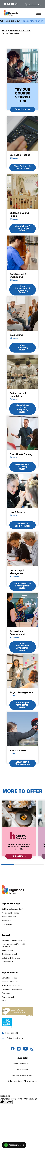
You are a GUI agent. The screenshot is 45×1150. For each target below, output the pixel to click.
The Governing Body (10, 954)
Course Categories (10, 33)
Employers (5, 993)
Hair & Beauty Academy (11, 986)
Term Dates (6, 921)
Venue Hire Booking (9, 978)
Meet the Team (8, 950)
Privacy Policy (22, 1058)
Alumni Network (8, 997)
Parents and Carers (9, 917)
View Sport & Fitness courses (22, 763)
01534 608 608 (10, 1033)
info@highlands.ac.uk (12, 1038)
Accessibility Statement (22, 1064)
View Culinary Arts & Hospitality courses (22, 408)
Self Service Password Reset (12, 909)
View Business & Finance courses (22, 167)
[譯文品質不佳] (9, 1102)
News (4, 1001)
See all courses (22, 109)
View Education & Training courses (22, 466)
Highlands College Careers (12, 989)
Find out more (19, 856)
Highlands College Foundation (13, 941)
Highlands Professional (19, 31)
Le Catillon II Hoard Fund (11, 958)
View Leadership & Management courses (22, 586)
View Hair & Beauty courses (22, 525)
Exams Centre (7, 924)
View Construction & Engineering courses (22, 289)
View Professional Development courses (22, 647)
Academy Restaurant (10, 982)
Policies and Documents (11, 913)
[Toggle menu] (38, 13)
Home (4, 31)
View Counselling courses (22, 347)
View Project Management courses (22, 705)
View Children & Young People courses (22, 228)
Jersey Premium (8, 962)
